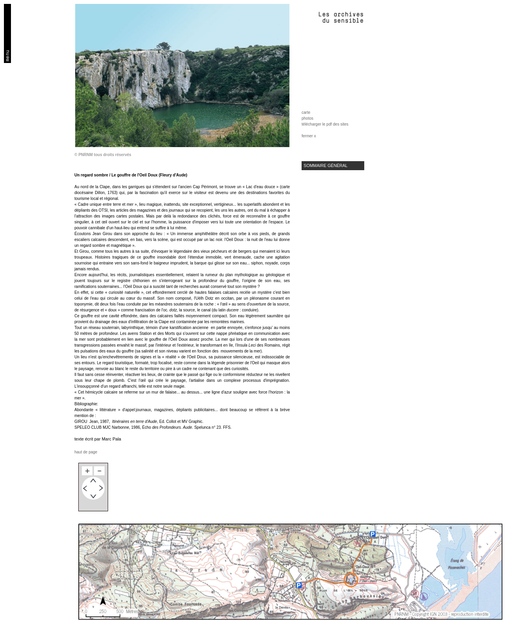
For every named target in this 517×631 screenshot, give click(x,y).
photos (307, 118)
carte (306, 112)
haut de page (85, 452)
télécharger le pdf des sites (325, 124)
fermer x (309, 136)
